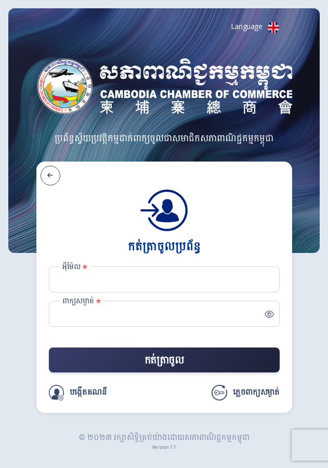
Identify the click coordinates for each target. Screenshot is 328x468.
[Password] (164, 314)
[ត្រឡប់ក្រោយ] (50, 175)
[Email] (164, 279)
